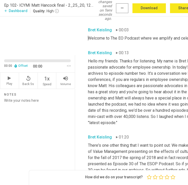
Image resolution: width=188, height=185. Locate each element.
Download (149, 8)
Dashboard (16, 11)
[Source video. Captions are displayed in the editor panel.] (37, 35)
